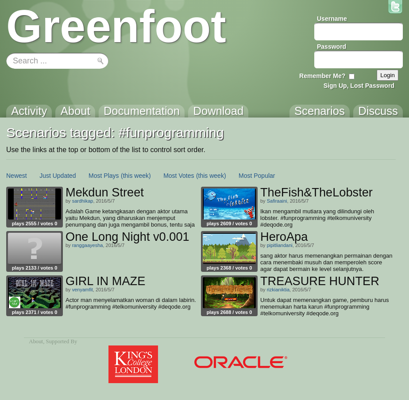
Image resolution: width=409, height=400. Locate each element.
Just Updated (57, 175)
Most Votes (178, 175)
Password (331, 46)
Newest (16, 175)
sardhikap (82, 201)
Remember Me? (322, 75)
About (36, 341)
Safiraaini (277, 201)
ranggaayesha (87, 245)
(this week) (136, 175)
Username (332, 18)
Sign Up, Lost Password (359, 85)
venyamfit (82, 289)
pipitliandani (280, 245)
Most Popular (257, 175)
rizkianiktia (278, 289)
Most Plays (104, 175)
